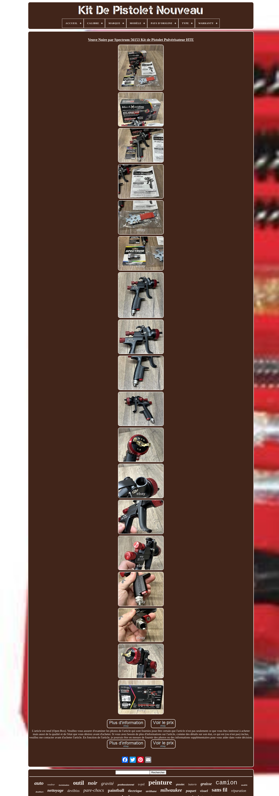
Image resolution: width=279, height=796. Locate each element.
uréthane (151, 791)
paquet (191, 791)
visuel (204, 791)
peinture (160, 782)
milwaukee (171, 790)
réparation (238, 791)
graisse (206, 784)
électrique (135, 791)
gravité (107, 783)
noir (92, 783)
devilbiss (73, 791)
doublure (40, 792)
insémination (64, 785)
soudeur (51, 784)
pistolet (180, 784)
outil (78, 783)
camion (226, 782)
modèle (244, 785)
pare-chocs (94, 790)
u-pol (141, 784)
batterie (192, 784)
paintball (116, 790)
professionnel (126, 784)
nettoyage (55, 790)
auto (39, 783)
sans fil (219, 790)
